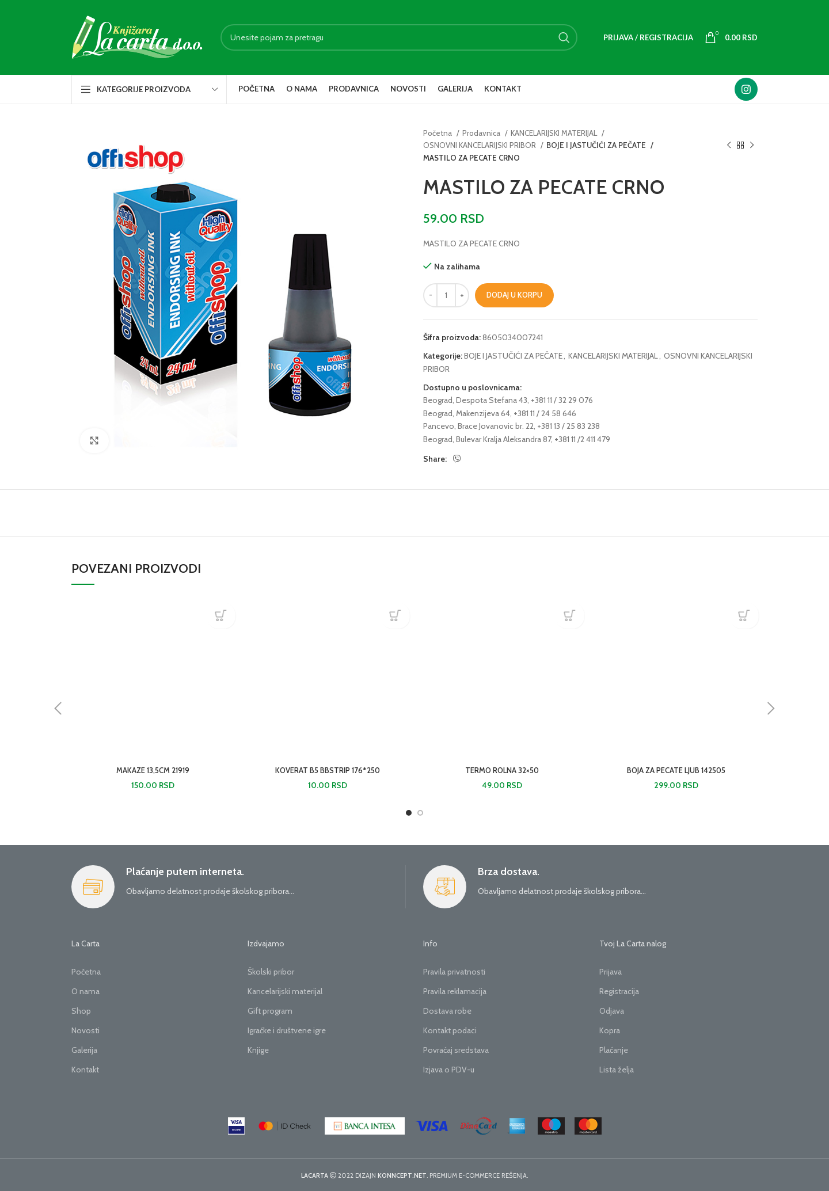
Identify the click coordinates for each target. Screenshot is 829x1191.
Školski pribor (271, 972)
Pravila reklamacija (454, 991)
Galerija (84, 1050)
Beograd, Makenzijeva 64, (467, 413)
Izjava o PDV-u (448, 1069)
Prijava (610, 972)
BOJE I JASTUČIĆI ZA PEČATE (594, 145)
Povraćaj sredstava (456, 1050)
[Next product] (752, 145)
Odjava (611, 1011)
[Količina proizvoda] (446, 295)
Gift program (270, 1011)
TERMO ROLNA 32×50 (501, 770)
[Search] (398, 37)
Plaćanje (613, 1050)
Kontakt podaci (450, 1030)
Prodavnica (482, 133)
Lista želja (616, 1069)
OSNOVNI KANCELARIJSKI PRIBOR (480, 145)
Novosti (85, 1030)
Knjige (258, 1050)
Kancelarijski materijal (285, 991)
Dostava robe (447, 1011)
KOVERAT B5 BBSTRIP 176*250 (327, 770)
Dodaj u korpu (514, 294)
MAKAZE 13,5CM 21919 (152, 770)
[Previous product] (729, 145)
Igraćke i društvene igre (287, 1030)
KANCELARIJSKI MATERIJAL (555, 133)
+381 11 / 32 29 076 (562, 400)
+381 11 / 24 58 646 (545, 413)
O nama (85, 991)
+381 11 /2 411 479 (582, 439)
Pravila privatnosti (454, 972)
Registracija (619, 991)
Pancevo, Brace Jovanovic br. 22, (479, 426)
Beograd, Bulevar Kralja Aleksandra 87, (488, 439)
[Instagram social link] (746, 89)
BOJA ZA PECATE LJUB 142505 (676, 770)
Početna (438, 133)
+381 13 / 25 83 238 (568, 426)
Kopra (609, 1030)
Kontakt (85, 1069)
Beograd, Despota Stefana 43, (476, 400)
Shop (81, 1011)
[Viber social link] (457, 458)
